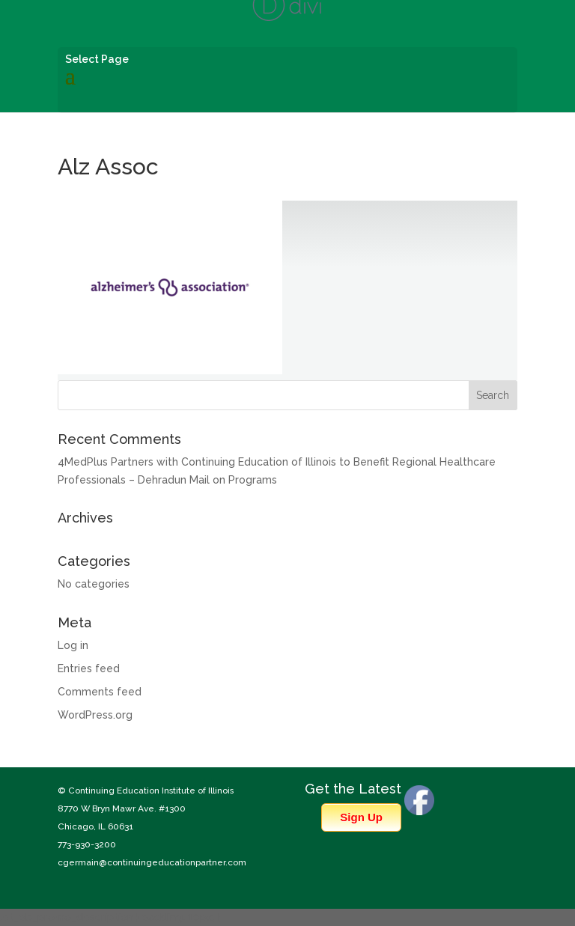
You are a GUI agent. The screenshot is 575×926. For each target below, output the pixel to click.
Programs (252, 480)
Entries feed (89, 668)
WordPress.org (95, 715)
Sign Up (361, 817)
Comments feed (100, 692)
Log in (73, 645)
